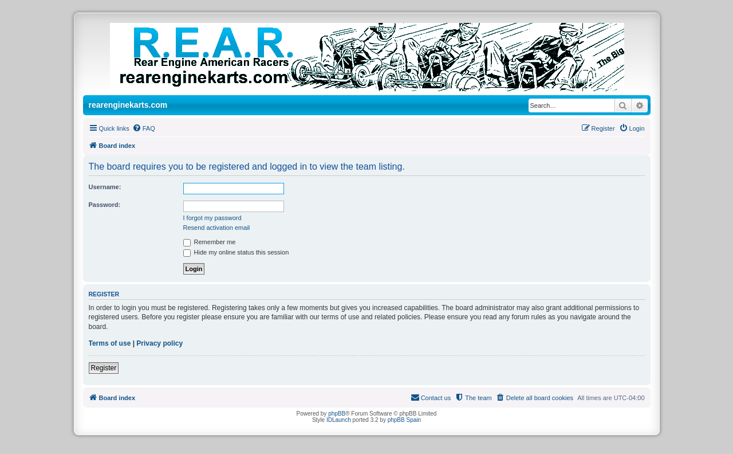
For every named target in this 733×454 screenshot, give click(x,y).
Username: (105, 186)
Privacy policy (159, 343)
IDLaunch (338, 420)
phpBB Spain (404, 420)
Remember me (209, 241)
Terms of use (110, 343)
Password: (105, 204)
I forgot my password (212, 217)
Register (104, 368)
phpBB (336, 413)
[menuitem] (143, 128)
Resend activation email (216, 227)
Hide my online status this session (236, 252)
